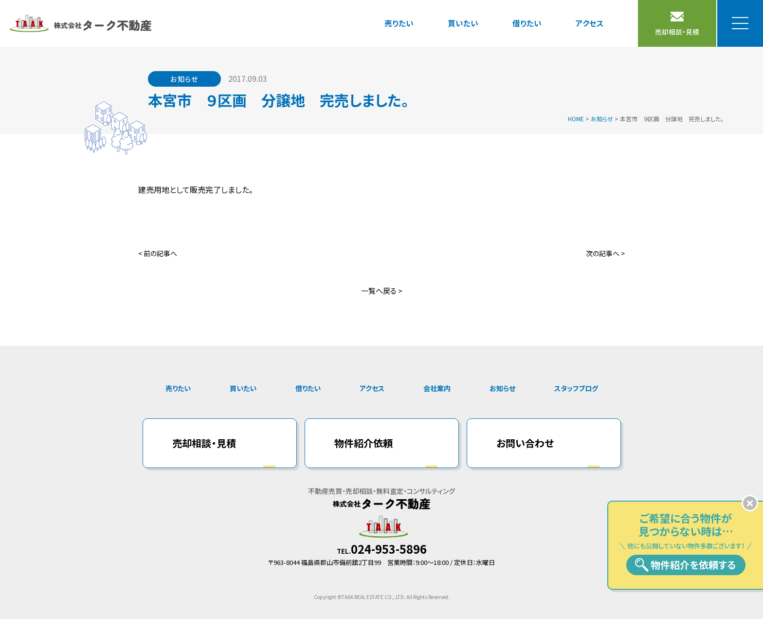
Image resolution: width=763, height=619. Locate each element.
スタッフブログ (576, 388)
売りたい (399, 23)
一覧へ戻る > (381, 290)
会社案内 (437, 388)
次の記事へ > (605, 253)
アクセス (590, 23)
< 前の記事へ (157, 253)
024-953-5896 (389, 549)
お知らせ (502, 388)
